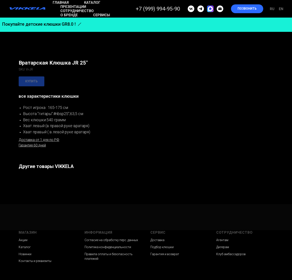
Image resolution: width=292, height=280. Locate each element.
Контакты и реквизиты (35, 261)
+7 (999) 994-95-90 (158, 9)
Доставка (157, 240)
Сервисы (101, 15)
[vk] (191, 8)
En (281, 9)
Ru (272, 9)
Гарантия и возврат (164, 254)
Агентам (222, 240)
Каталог (92, 2)
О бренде (69, 15)
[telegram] (200, 8)
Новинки (25, 254)
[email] (220, 8)
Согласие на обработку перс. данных (111, 240)
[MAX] (210, 8)
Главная (61, 2)
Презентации (73, 7)
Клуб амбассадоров (231, 254)
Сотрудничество (77, 11)
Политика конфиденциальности (108, 247)
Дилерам (222, 247)
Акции (23, 240)
